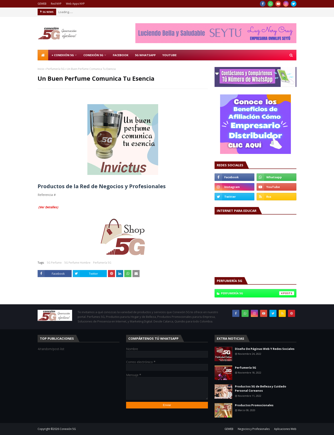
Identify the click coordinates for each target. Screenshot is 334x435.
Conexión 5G (68, 429)
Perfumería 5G (55, 69)
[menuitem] (43, 55)
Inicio (41, 69)
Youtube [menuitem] (169, 55)
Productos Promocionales (254, 405)
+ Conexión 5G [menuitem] (63, 55)
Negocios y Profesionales (254, 429)
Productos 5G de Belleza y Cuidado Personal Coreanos (260, 388)
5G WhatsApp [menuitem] (145, 55)
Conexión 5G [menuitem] (93, 55)
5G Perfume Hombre (77, 262)
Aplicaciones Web (285, 429)
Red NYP (56, 4)
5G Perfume (54, 262)
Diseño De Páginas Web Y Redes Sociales (264, 349)
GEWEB (42, 4)
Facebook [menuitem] (120, 55)
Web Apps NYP (75, 4)
